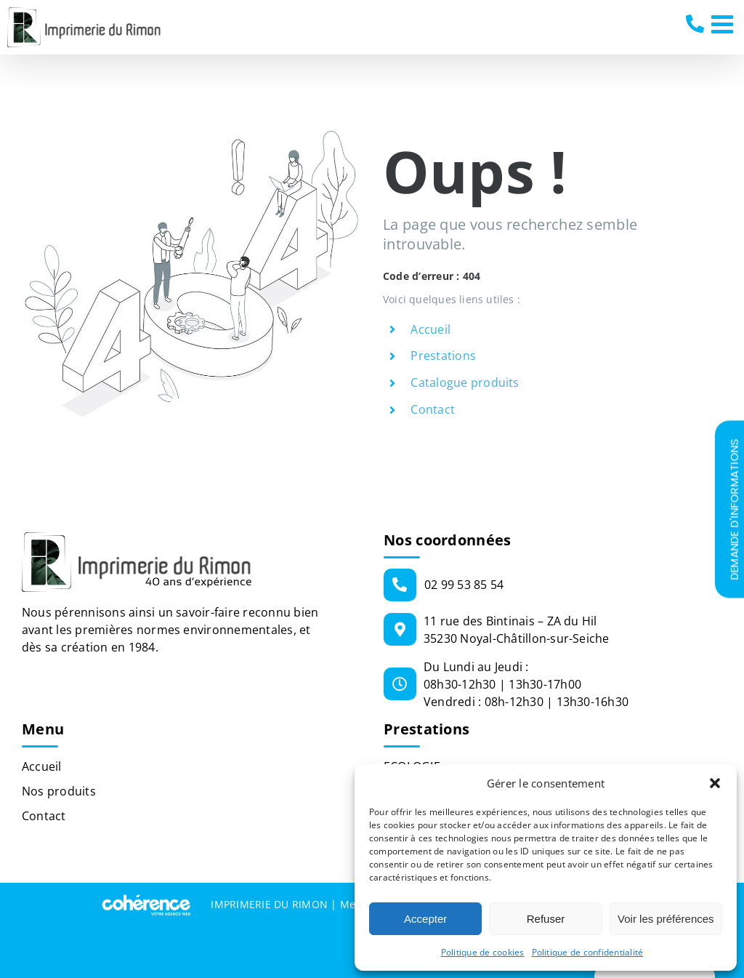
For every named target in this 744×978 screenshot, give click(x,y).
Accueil (430, 329)
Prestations (443, 356)
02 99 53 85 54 (696, 24)
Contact (433, 409)
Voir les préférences (666, 919)
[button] (715, 783)
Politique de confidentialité (588, 952)
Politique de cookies (483, 952)
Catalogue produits (465, 382)
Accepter (425, 919)
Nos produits (59, 791)
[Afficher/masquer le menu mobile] (724, 23)
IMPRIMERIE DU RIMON (269, 904)
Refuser (546, 919)
